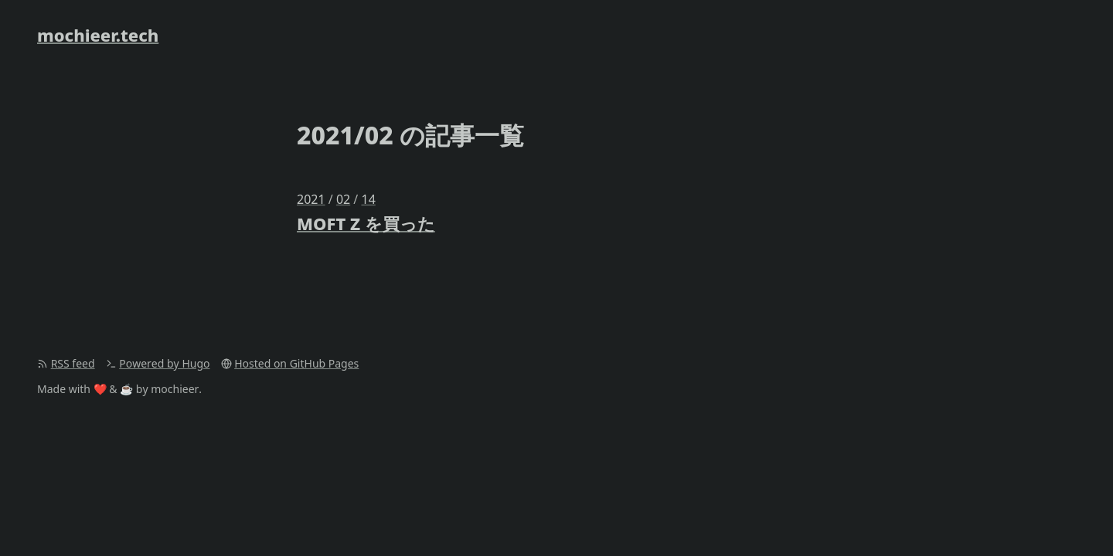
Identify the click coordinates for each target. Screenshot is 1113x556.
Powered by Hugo (164, 363)
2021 (311, 199)
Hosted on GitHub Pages (296, 363)
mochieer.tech (97, 34)
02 (343, 199)
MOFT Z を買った (366, 223)
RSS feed (73, 363)
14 (368, 199)
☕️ (126, 388)
